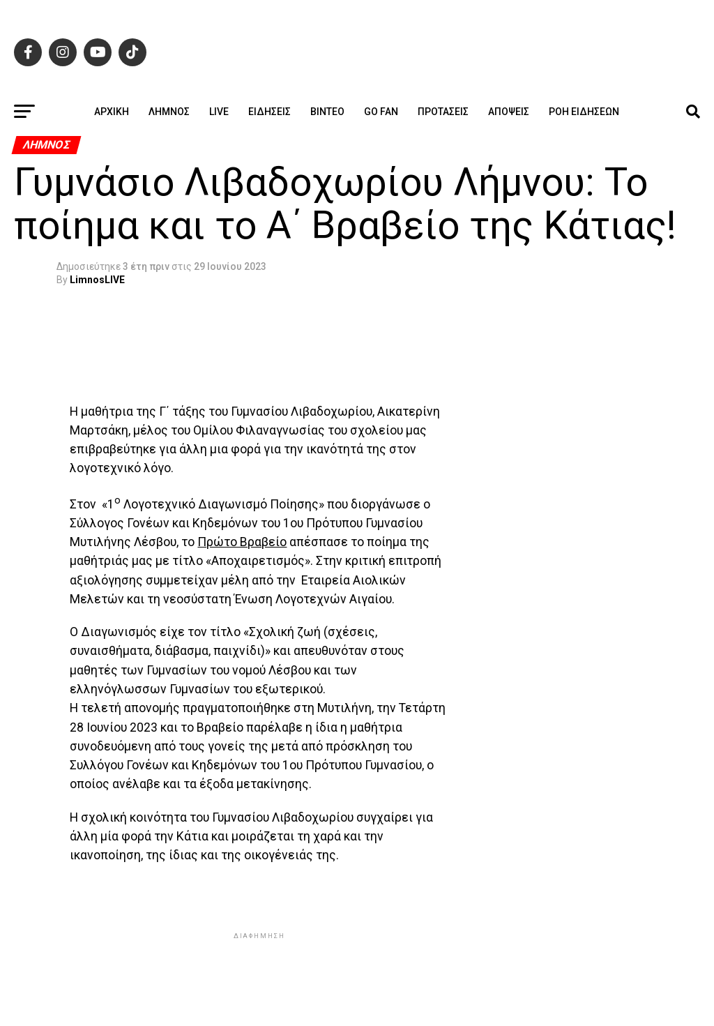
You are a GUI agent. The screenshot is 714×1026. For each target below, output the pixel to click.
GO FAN (381, 111)
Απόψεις (508, 111)
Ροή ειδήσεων (584, 111)
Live (219, 111)
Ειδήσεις (269, 111)
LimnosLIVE (97, 279)
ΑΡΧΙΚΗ (111, 111)
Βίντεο (327, 111)
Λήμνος (169, 111)
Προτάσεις (443, 111)
